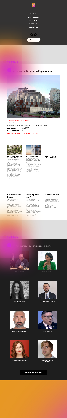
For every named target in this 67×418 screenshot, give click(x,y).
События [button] (33, 14)
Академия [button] (33, 24)
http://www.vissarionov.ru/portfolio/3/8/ (22, 133)
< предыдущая (13, 120)
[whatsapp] (35, 34)
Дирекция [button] (33, 27)
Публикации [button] (33, 17)
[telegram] (31, 34)
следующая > (26, 120)
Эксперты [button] (33, 20)
